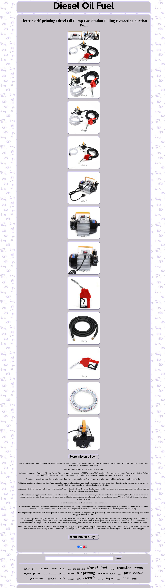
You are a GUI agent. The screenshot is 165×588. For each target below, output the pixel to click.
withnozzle (61, 574)
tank (69, 569)
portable (71, 579)
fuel (103, 567)
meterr (71, 573)
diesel (92, 567)
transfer (124, 567)
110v (61, 578)
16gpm (110, 578)
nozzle (138, 573)
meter (54, 568)
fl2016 (112, 574)
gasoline (51, 578)
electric (89, 577)
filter (127, 573)
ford (34, 568)
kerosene (52, 574)
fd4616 (27, 569)
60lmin (118, 579)
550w (79, 579)
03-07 (62, 568)
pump (138, 567)
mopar (119, 574)
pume (37, 573)
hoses (45, 574)
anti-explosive (79, 569)
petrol (44, 568)
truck (134, 579)
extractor (100, 579)
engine (27, 573)
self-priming (86, 573)
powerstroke (37, 578)
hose (126, 578)
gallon (112, 569)
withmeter (102, 573)
